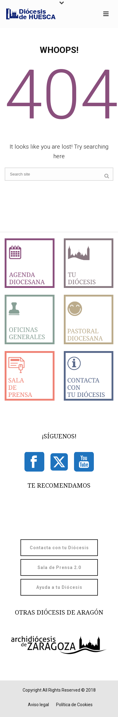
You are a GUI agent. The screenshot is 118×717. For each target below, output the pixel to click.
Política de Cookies (74, 704)
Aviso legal (38, 704)
